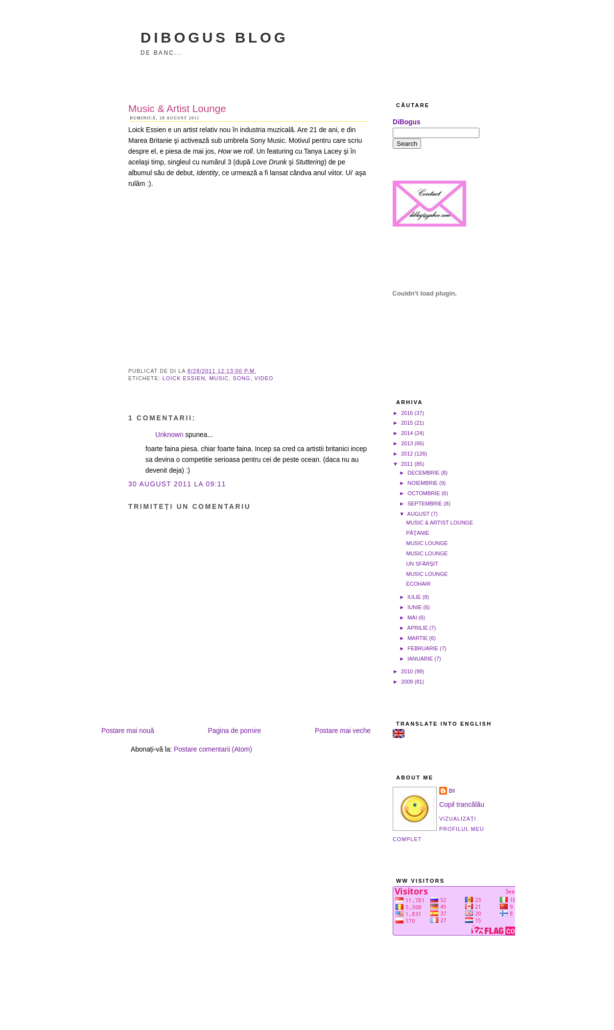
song (241, 378)
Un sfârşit (422, 564)
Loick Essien (184, 378)
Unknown (169, 434)
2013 (407, 443)
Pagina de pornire (234, 730)
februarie (422, 648)
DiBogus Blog (214, 37)
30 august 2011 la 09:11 (177, 484)
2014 (407, 433)
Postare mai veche (343, 730)
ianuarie (420, 659)
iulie (414, 597)
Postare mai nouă (127, 730)
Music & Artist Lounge (177, 108)
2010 (407, 671)
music (219, 378)
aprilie (417, 628)
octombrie (423, 493)
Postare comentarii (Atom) (213, 749)
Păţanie (417, 533)
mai (412, 617)
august (418, 514)
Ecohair (418, 584)
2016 (407, 413)
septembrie (424, 503)
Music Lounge (427, 543)
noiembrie (422, 483)
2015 (407, 423)
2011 (407, 464)
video (264, 378)
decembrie (423, 473)
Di (452, 791)
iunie (414, 607)
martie (417, 638)
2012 (407, 454)
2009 (407, 682)
